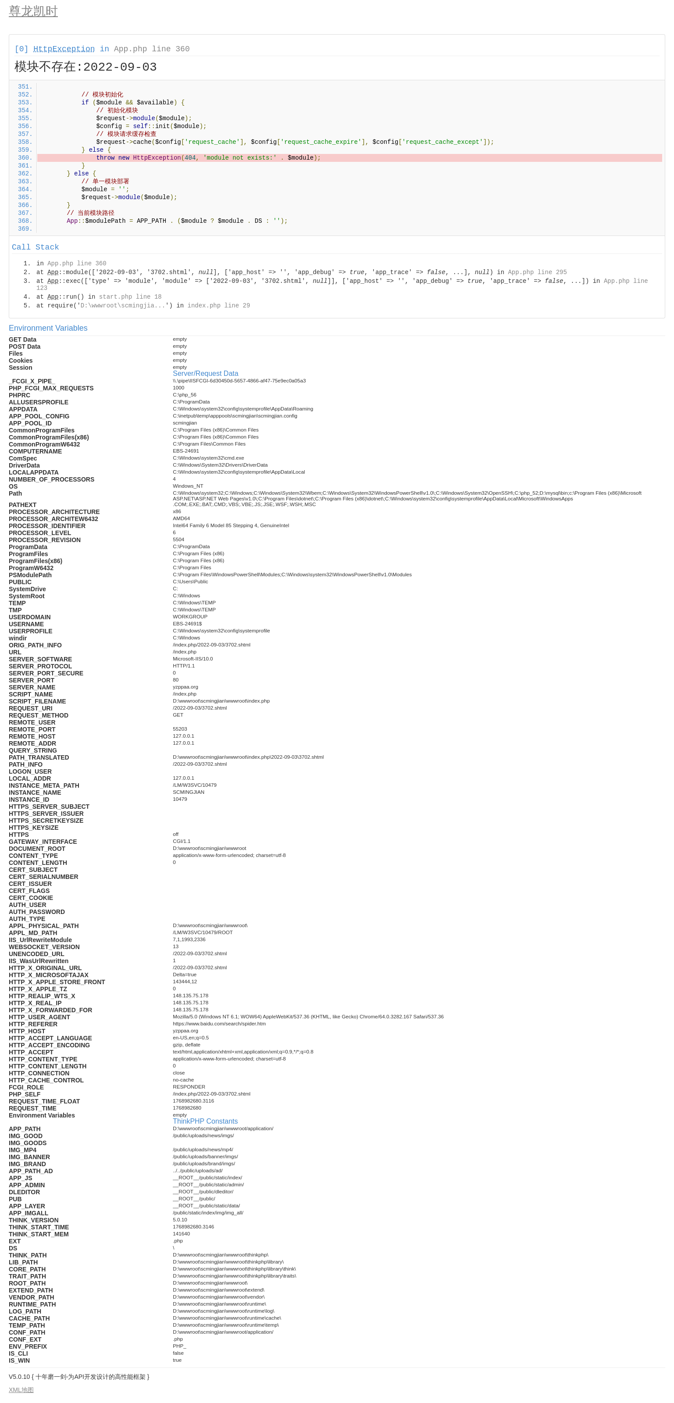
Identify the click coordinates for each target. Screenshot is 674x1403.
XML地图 (21, 1389)
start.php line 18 (130, 296)
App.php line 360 (152, 49)
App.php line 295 (537, 272)
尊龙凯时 (33, 11)
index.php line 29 (218, 305)
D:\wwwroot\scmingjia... (123, 305)
